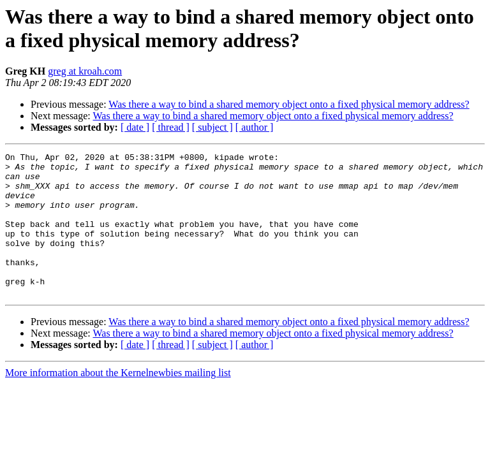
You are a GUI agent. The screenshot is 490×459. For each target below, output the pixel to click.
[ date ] (135, 127)
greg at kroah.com (85, 71)
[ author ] (254, 127)
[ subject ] (212, 127)
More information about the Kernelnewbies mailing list (118, 401)
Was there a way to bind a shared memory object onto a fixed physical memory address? (288, 104)
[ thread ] (170, 127)
